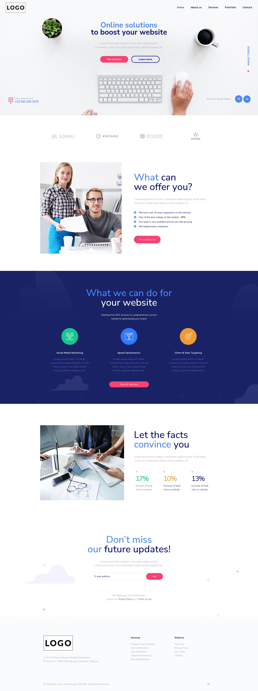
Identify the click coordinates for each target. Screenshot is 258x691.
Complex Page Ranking (143, 644)
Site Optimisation (140, 647)
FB (238, 99)
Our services (114, 59)
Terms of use (145, 599)
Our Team (179, 651)
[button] (147, 239)
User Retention (139, 651)
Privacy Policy (125, 599)
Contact (178, 655)
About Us (179, 644)
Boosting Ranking (140, 659)
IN (247, 99)
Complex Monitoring (141, 655)
